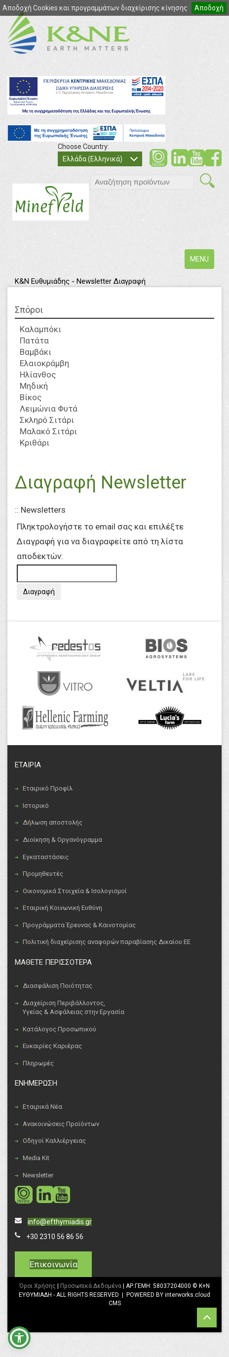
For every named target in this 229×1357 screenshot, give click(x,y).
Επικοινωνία (53, 1264)
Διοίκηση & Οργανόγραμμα (62, 839)
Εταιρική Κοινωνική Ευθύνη (62, 907)
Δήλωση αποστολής (52, 822)
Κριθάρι (34, 443)
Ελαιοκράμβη (44, 363)
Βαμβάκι (35, 352)
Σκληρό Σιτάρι (47, 420)
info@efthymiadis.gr (60, 1222)
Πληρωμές (38, 1063)
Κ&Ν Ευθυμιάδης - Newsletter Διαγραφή (80, 281)
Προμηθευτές (43, 873)
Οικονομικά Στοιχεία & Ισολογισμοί (75, 891)
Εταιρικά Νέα (42, 1106)
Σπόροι (29, 309)
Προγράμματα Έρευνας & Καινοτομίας (79, 925)
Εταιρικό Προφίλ (48, 788)
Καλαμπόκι (40, 329)
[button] (19, 1337)
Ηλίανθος (38, 374)
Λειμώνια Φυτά (48, 409)
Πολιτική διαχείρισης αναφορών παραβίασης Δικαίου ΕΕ (107, 941)
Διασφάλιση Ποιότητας (57, 985)
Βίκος (30, 397)
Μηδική (34, 386)
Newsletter (38, 1175)
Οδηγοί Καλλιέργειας (54, 1140)
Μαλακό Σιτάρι (48, 431)
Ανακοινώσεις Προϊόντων (61, 1124)
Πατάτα (34, 340)
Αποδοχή (209, 8)
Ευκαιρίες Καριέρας (52, 1046)
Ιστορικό (36, 805)
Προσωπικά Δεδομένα (90, 1285)
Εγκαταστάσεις (46, 857)
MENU (202, 261)
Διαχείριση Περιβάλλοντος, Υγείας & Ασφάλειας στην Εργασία (73, 1007)
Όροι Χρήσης (37, 1285)
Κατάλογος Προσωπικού (59, 1029)
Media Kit (36, 1158)
